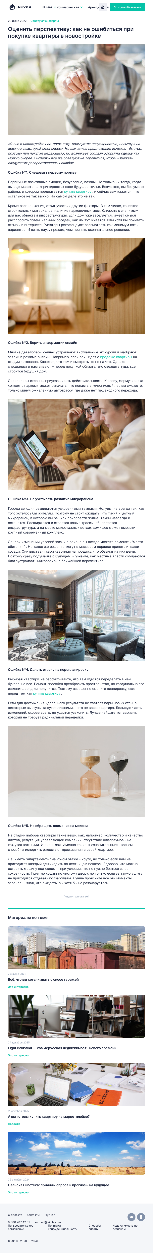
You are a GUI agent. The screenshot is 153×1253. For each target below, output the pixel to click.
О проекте (15, 1214)
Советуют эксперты (44, 20)
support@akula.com (48, 1222)
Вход (102, 7)
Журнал (49, 1214)
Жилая (49, 7)
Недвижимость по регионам (125, 1227)
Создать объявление (127, 7)
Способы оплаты (95, 1227)
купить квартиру (77, 191)
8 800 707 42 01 (19, 1222)
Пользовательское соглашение (20, 1227)
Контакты (33, 1214)
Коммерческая (70, 7)
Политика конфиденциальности (62, 1227)
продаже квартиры (116, 357)
